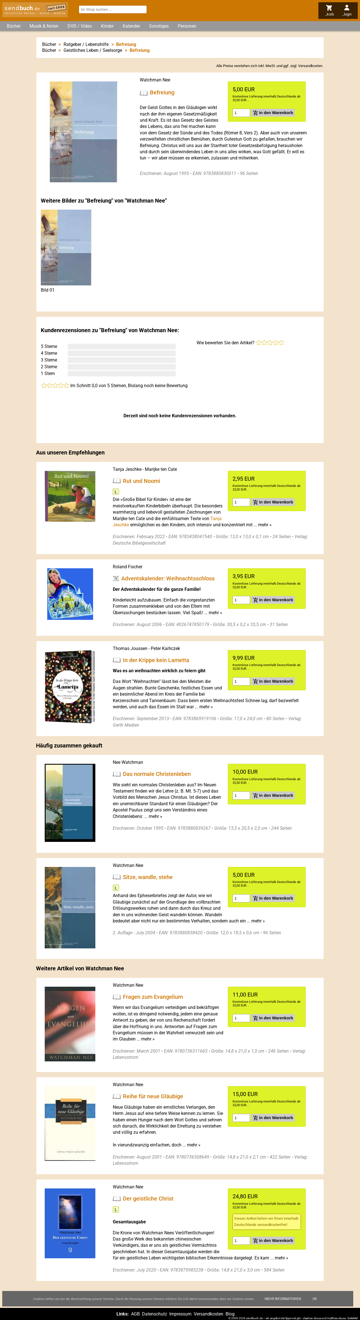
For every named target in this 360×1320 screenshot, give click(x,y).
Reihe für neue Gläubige (153, 1096)
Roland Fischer (127, 566)
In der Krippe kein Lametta (156, 659)
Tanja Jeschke (127, 469)
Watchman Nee (155, 80)
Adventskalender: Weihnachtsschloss (168, 578)
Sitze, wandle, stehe (148, 876)
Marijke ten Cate (161, 469)
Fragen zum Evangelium (153, 996)
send (22, 8)
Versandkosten (310, 66)
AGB (135, 1314)
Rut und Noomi (141, 480)
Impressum (180, 1314)
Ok (314, 1299)
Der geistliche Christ (148, 1198)
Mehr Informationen (283, 1299)
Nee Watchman (128, 762)
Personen (187, 26)
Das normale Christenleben (157, 774)
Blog (230, 1314)
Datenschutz (154, 1314)
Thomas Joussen (130, 648)
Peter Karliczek (165, 648)
